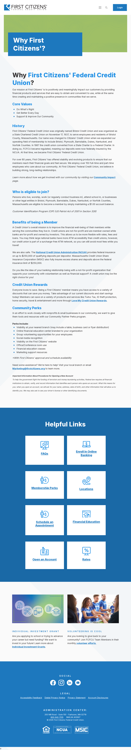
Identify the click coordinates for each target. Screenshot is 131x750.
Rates (86, 559)
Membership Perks (44, 488)
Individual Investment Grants (28, 646)
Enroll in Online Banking (86, 453)
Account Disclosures (98, 697)
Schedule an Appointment (44, 523)
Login (120, 7)
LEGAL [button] (65, 693)
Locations (86, 489)
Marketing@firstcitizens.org (28, 368)
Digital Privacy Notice (55, 697)
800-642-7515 (57, 717)
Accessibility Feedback (31, 697)
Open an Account (44, 559)
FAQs (44, 453)
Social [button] (65, 675)
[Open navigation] (100, 7)
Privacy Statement (76, 697)
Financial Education (86, 521)
